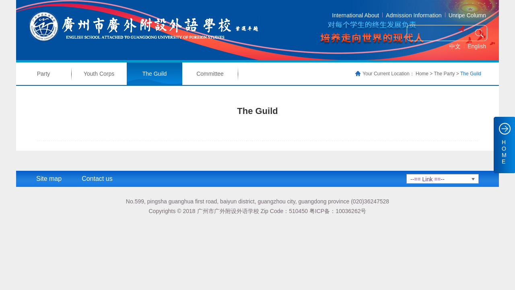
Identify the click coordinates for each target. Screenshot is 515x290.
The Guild (154, 73)
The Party (444, 74)
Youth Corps (99, 73)
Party (43, 73)
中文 (455, 46)
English (477, 46)
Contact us (97, 178)
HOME (504, 152)
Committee (210, 73)
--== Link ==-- (427, 179)
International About (355, 15)
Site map (49, 178)
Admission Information (414, 15)
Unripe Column (467, 15)
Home (422, 74)
